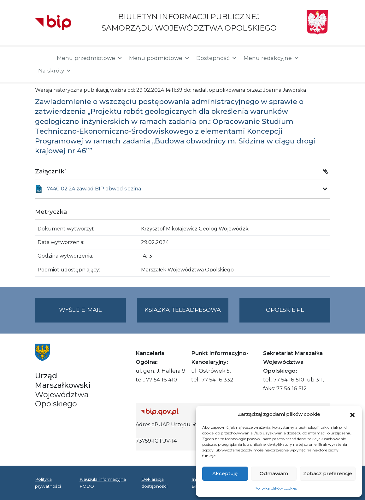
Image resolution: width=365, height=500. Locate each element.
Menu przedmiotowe (90, 58)
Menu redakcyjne (271, 58)
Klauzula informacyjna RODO (102, 483)
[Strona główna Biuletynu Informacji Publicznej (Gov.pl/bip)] (187, 411)
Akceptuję (225, 473)
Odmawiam (274, 473)
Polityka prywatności (48, 483)
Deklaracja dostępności (154, 483)
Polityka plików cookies (276, 488)
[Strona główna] (42, 58)
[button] (352, 414)
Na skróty (55, 70)
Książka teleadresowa (182, 309)
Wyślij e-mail (92, 314)
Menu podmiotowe (159, 58)
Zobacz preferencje (327, 473)
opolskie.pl (285, 309)
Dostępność (216, 58)
